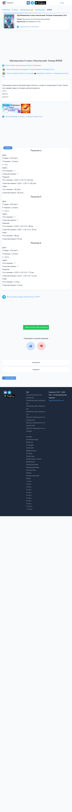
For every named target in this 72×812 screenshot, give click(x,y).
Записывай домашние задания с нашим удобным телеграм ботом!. (28, 69)
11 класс (29, 509)
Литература (30, 456)
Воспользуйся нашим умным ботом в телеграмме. (21, 65)
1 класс (29, 481)
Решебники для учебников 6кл (35, 407)
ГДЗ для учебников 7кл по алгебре (35, 429)
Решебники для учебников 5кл (35, 402)
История (29, 453)
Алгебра (29, 437)
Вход (62, 3)
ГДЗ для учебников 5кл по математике (35, 418)
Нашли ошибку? (9, 378)
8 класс (29, 501)
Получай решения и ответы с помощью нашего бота (22, 116)
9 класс (29, 503)
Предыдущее (36, 362)
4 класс (29, 490)
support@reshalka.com (56, 400)
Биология (29, 442)
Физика (29, 473)
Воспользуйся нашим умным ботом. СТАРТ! (21, 297)
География (30, 445)
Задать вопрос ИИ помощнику (36, 327)
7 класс (29, 498)
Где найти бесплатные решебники (34, 396)
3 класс (29, 487)
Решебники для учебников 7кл (35, 413)
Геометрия (30, 448)
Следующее (36, 369)
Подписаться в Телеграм (28, 27)
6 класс (29, 495)
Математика (30, 462)
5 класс (29, 492)
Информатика (31, 451)
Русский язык (31, 470)
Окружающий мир (32, 467)
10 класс (29, 506)
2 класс (29, 484)
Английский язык (32, 439)
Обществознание (32, 464)
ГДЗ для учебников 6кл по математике (35, 424)
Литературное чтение (33, 459)
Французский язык (33, 476)
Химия (28, 478)
